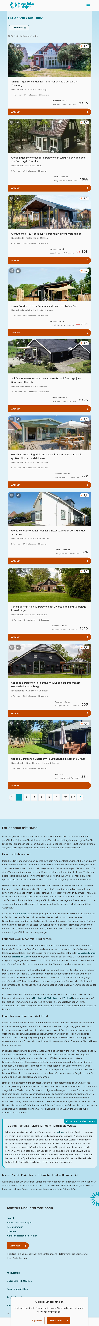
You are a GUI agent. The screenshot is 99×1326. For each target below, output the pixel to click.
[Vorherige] (12, 797)
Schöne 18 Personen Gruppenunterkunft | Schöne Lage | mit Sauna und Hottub (46, 380)
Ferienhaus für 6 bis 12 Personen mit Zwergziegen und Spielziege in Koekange (48, 608)
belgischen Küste (21, 956)
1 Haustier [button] (17, 27)
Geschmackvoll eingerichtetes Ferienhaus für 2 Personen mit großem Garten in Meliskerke (46, 456)
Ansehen (15, 112)
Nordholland (39, 998)
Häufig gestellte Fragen (19, 1222)
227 (65, 797)
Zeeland (67, 998)
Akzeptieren (55, 1320)
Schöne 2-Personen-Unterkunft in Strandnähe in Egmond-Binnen (48, 758)
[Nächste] (80, 797)
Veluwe (60, 1132)
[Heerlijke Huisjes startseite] (22, 5)
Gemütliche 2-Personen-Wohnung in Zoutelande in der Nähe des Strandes (48, 532)
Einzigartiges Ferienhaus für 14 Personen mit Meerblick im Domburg (44, 83)
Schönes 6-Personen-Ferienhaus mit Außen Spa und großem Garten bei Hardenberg (45, 684)
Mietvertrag (13, 1273)
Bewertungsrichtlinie (17, 1289)
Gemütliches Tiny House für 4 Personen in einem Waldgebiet (46, 233)
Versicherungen (15, 1227)
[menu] (88, 5)
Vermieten (15, 1245)
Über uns (11, 1231)
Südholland (52, 998)
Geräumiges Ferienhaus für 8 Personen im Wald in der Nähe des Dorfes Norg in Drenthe (48, 159)
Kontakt (11, 1218)
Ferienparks (23, 913)
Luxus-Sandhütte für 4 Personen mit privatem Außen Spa (44, 306)
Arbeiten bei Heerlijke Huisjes (22, 1235)
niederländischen (86, 953)
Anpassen (36, 1320)
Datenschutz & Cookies (19, 1281)
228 (73, 797)
